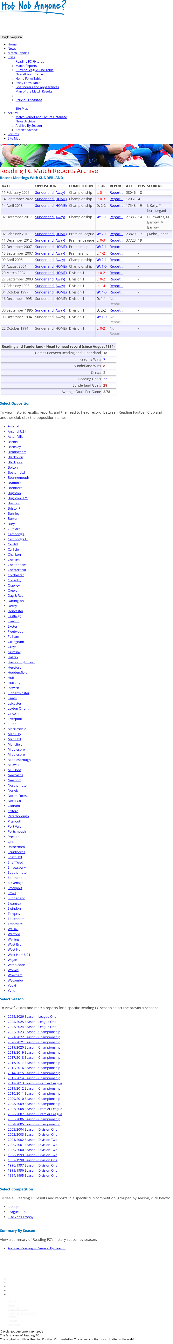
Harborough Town (21, 662)
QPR (11, 841)
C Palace (14, 529)
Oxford (13, 811)
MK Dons (14, 770)
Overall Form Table (29, 74)
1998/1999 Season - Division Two (32, 1155)
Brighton (14, 493)
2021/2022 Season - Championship (34, 1037)
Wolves (13, 970)
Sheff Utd (15, 857)
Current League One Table (34, 70)
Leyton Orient (18, 708)
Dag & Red (16, 595)
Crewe (12, 590)
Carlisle (13, 549)
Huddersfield (17, 672)
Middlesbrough (19, 759)
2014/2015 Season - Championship (34, 1073)
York (11, 990)
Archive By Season (29, 125)
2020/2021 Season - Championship (34, 1042)
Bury (11, 523)
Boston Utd (16, 472)
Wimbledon (16, 964)
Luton (12, 723)
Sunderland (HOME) (51, 198)
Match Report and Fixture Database (41, 117)
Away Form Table (28, 83)
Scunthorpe (16, 852)
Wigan (12, 959)
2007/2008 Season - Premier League (35, 1108)
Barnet (13, 441)
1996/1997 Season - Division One (33, 1165)
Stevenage (15, 882)
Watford (14, 934)
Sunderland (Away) (50, 192)
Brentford (15, 488)
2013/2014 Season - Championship (34, 1078)
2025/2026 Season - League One (32, 1016)
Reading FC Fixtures (30, 61)
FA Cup (13, 1206)
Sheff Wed (15, 862)
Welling (13, 939)
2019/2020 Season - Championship (34, 1047)
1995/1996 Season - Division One (33, 1170)
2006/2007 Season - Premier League (35, 1114)
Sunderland (16, 898)
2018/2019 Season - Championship (34, 1052)
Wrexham (15, 975)
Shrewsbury (17, 867)
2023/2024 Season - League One (32, 1026)
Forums (13, 134)
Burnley (13, 513)
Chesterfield (17, 570)
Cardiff (13, 544)
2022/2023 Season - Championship (34, 1032)
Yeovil (12, 985)
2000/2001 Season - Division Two (32, 1144)
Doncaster (15, 611)
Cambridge (16, 534)
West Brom (16, 944)
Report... (116, 192)
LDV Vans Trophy (20, 1217)
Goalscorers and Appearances (37, 87)
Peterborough (18, 816)
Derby (12, 605)
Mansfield (15, 744)
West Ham (15, 949)
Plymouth (15, 821)
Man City (14, 734)
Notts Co (14, 800)
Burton (13, 518)
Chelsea (14, 559)
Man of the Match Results (34, 91)
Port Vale (14, 826)
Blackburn (15, 457)
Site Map (22, 108)
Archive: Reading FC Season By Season (37, 1248)
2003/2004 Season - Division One (33, 1129)
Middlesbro (16, 749)
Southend (15, 877)
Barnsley (14, 447)
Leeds (12, 698)
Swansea (14, 903)
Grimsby (14, 652)
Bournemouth (18, 477)
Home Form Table (28, 78)
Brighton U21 (18, 498)
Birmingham (17, 452)
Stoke (12, 893)
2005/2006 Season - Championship (34, 1119)
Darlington (16, 600)
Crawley (14, 585)
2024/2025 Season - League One (32, 1021)
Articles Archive (27, 130)
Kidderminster (18, 693)
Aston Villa (16, 436)
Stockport (15, 888)
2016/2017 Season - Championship (34, 1062)
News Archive (25, 121)
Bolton (13, 467)
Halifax (13, 657)
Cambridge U (18, 539)
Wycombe (15, 980)
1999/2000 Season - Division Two (32, 1150)
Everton (13, 621)
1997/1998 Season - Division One (33, 1160)
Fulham (13, 636)
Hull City (14, 682)
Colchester (16, 575)
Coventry (14, 580)
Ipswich (13, 688)
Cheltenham (17, 564)
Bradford (14, 482)
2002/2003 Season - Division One (33, 1134)
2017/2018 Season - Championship (34, 1057)
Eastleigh (14, 616)
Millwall (13, 764)
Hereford (15, 667)
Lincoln (13, 713)
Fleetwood (16, 631)
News (12, 48)
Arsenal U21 (17, 431)
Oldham (14, 805)
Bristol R (14, 508)
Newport (14, 780)
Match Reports (18, 53)
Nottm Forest (18, 795)
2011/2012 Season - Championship (34, 1088)
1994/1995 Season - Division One (33, 1175)
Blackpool (15, 462)
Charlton (14, 554)
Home (12, 44)
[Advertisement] (71, 25)
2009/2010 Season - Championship (34, 1098)
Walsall (13, 929)
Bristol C (14, 503)
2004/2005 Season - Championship (34, 1124)
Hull (11, 677)
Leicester (14, 703)
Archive (13, 113)
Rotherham (16, 846)
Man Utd (14, 739)
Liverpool (15, 718)
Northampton (18, 785)
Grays (12, 646)
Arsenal (13, 426)
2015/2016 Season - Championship (34, 1067)
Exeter (12, 626)
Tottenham (16, 918)
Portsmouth (17, 831)
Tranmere (15, 923)
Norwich (14, 790)
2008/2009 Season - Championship (34, 1103)
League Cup (16, 1212)
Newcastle (15, 775)
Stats (11, 57)
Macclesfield (17, 729)
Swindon (14, 908)
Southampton (18, 872)
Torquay (14, 913)
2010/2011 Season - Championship (34, 1093)
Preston (14, 836)
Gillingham (16, 641)
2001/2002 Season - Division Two (32, 1139)
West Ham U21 (19, 954)
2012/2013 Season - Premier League (35, 1083)
